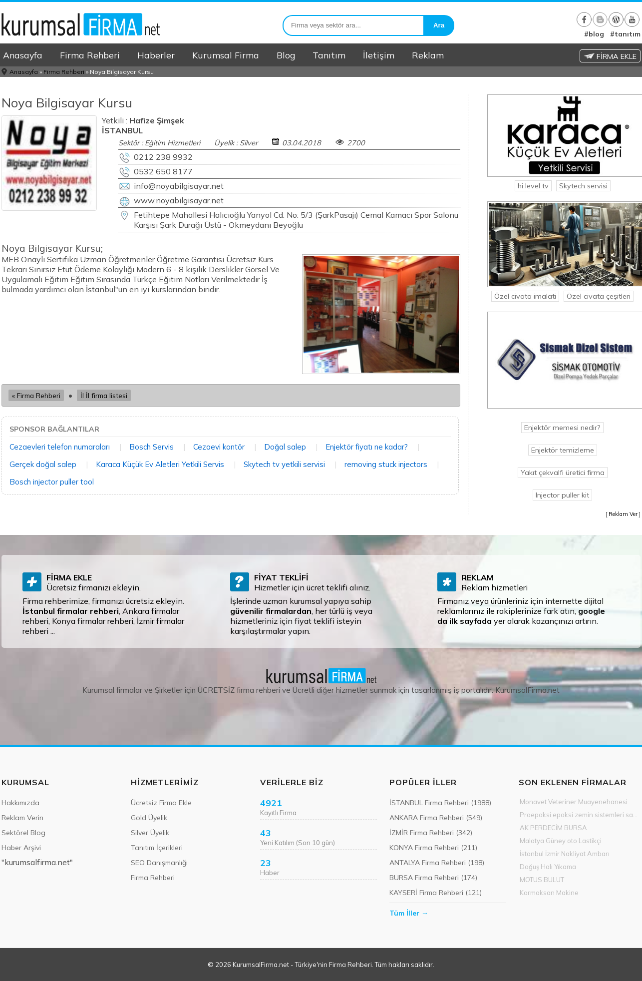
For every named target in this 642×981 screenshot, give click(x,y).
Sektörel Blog (23, 832)
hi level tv (533, 185)
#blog (594, 33)
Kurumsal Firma (225, 54)
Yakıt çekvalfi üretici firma (563, 472)
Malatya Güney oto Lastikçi (561, 841)
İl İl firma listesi (103, 395)
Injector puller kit (562, 494)
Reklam (428, 54)
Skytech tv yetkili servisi (284, 464)
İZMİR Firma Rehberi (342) (430, 832)
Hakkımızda (20, 802)
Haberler (156, 54)
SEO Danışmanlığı (159, 862)
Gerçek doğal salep (42, 464)
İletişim (378, 54)
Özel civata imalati (525, 296)
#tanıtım (625, 33)
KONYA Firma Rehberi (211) (433, 847)
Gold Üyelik (149, 817)
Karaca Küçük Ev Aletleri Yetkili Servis (160, 464)
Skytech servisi (583, 185)
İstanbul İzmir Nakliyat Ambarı (565, 854)
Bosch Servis (151, 447)
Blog (286, 54)
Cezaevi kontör (219, 447)
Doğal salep (285, 447)
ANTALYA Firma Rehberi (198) (436, 862)
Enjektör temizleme (562, 450)
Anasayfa (22, 54)
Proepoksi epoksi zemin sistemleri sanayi (580, 815)
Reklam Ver (623, 513)
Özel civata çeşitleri (599, 296)
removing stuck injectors (385, 464)
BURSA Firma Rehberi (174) (433, 877)
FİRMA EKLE (610, 56)
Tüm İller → (408, 913)
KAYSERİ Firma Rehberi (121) (435, 892)
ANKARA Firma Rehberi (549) (435, 817)
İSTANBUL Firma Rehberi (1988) (440, 802)
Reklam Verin (22, 817)
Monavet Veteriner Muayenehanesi (574, 802)
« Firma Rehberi (36, 395)
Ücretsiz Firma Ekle (161, 802)
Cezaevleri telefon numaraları (59, 447)
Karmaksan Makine (549, 893)
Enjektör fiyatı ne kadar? (366, 447)
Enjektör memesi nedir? (562, 427)
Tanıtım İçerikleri (157, 847)
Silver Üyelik (150, 832)
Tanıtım (329, 54)
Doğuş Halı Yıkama (548, 867)
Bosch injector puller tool (51, 482)
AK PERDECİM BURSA (553, 828)
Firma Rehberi (90, 54)
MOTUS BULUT (542, 880)
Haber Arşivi (21, 847)
